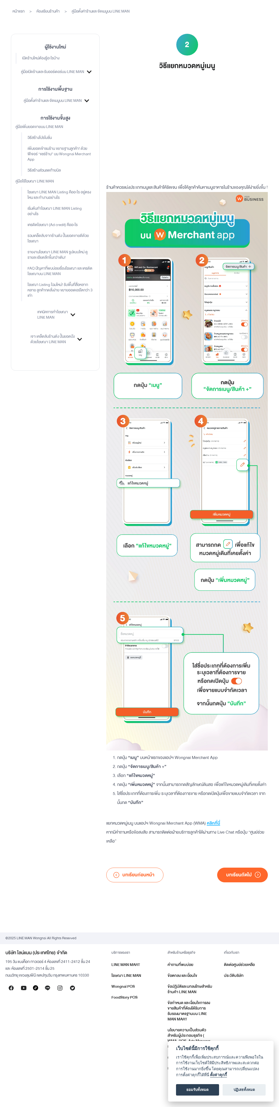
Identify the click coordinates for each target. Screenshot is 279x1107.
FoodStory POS (124, 997)
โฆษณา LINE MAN (126, 975)
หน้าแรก (19, 11)
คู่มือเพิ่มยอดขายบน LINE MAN (39, 126)
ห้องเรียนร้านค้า (48, 11)
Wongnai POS (123, 986)
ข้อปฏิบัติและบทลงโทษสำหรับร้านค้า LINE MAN (190, 989)
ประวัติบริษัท (234, 975)
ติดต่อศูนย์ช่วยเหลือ (239, 964)
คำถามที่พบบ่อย (180, 964)
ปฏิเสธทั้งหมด (244, 1090)
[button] (55, 72)
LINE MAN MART (125, 964)
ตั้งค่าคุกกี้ (218, 1075)
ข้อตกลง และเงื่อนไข (182, 975)
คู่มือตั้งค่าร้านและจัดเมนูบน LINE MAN (101, 11)
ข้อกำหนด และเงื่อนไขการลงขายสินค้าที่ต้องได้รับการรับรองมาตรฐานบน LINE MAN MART (189, 1011)
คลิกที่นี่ (213, 823)
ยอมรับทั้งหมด (197, 1090)
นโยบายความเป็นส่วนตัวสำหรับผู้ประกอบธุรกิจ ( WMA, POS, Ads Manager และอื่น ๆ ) (189, 1038)
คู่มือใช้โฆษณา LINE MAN (35, 181)
